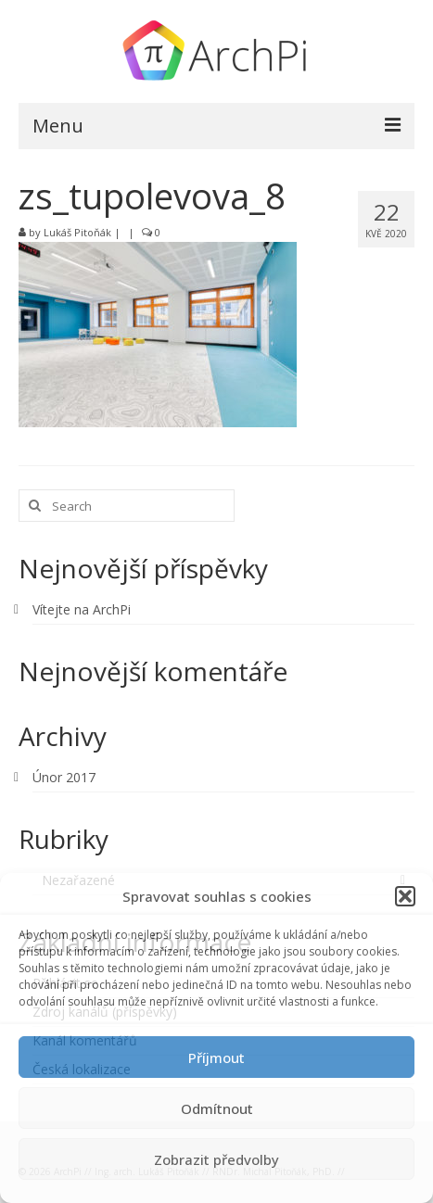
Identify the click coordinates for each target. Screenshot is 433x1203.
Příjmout (216, 1057)
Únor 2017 (64, 777)
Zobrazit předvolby (216, 1159)
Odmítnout (217, 1108)
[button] (405, 896)
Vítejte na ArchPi (81, 609)
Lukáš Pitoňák (77, 232)
